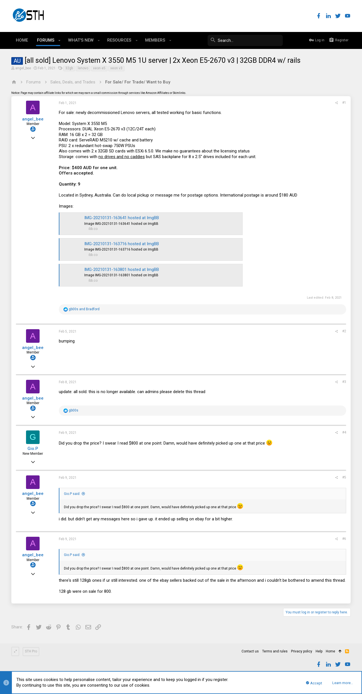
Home (330, 651)
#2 (344, 331)
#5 (344, 477)
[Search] (240, 40)
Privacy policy (301, 651)
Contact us (250, 651)
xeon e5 (99, 68)
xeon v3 (116, 68)
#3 (344, 382)
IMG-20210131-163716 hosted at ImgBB (121, 243)
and (84, 309)
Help (319, 651)
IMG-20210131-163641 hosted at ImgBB (121, 217)
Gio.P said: (72, 494)
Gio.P (32, 448)
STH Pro (31, 651)
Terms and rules (275, 651)
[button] (59, 40)
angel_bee (23, 68)
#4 (344, 432)
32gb (69, 68)
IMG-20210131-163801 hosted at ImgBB (121, 269)
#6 (344, 539)
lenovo (83, 68)
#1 (344, 103)
